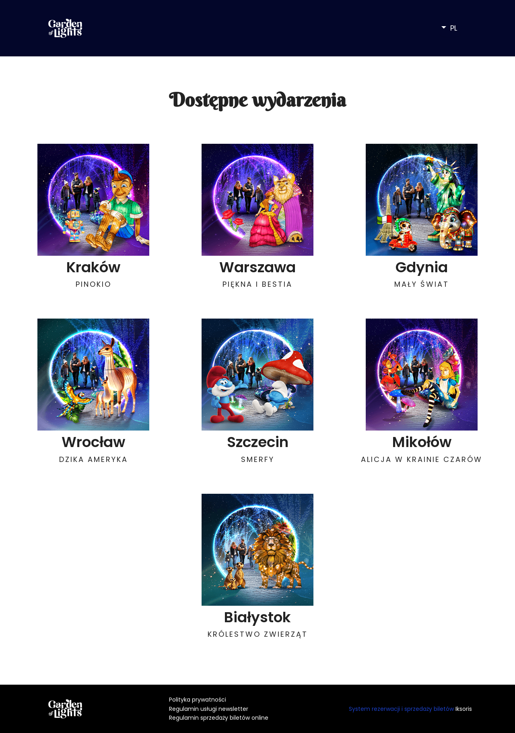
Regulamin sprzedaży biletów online (218, 718)
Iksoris (463, 709)
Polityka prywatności (197, 700)
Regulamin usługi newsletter (208, 709)
